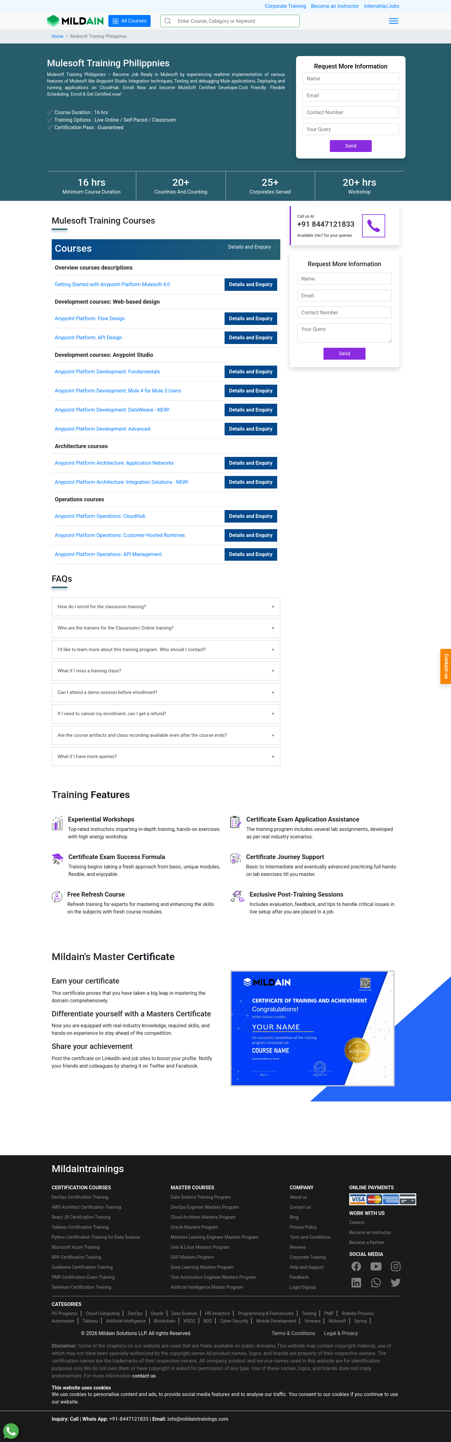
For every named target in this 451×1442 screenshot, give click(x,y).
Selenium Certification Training (81, 1287)
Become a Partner (366, 1242)
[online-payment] (382, 1199)
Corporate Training (285, 6)
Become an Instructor (335, 6)
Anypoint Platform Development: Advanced (102, 429)
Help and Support (307, 1267)
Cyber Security (234, 1320)
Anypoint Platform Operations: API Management (108, 554)
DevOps (135, 1313)
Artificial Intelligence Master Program (207, 1287)
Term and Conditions (310, 1237)
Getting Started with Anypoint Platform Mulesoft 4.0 (112, 284)
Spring (360, 1320)
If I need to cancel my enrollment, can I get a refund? (112, 713)
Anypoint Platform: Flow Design (90, 318)
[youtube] (376, 1266)
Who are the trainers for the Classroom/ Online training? (116, 628)
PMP (329, 1313)
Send (350, 146)
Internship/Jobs (381, 6)
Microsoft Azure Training (76, 1247)
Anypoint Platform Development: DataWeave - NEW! (112, 410)
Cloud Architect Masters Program (203, 1217)
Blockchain (164, 1320)
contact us (144, 1376)
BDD (208, 1320)
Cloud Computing (103, 1313)
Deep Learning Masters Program (202, 1267)
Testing (309, 1313)
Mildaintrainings (88, 1169)
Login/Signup (303, 1287)
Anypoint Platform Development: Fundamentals (107, 372)
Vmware (312, 1320)
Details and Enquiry (250, 284)
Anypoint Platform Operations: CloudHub (100, 516)
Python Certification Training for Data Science (96, 1237)
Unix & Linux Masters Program (200, 1247)
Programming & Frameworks (266, 1313)
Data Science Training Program (201, 1197)
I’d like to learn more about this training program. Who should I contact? (132, 649)
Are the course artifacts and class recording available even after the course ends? (142, 735)
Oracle (157, 1313)
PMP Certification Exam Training (83, 1277)
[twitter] (396, 1283)
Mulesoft (337, 1320)
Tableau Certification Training (80, 1227)
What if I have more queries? (87, 756)
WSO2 (189, 1320)
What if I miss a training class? (89, 671)
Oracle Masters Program (194, 1227)
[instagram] (396, 1266)
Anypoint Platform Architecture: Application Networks (114, 463)
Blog (294, 1217)
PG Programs (65, 1313)
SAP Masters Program (192, 1257)
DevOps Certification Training (80, 1197)
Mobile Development (276, 1320)
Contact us (300, 1207)
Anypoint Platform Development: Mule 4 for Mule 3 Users (118, 391)
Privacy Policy (303, 1227)
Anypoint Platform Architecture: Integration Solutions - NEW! (121, 482)
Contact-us (446, 666)
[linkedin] (356, 1283)
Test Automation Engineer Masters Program (213, 1277)
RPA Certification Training (76, 1257)
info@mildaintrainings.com (198, 1419)
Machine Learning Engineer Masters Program (214, 1237)
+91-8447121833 (128, 1419)
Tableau (90, 1320)
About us (298, 1197)
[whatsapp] (376, 1283)
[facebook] (356, 1266)
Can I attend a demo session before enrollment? (107, 692)
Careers (356, 1222)
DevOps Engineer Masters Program (205, 1207)
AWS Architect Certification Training (86, 1207)
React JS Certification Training (81, 1217)
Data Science (184, 1313)
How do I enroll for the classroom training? (102, 607)
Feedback (299, 1277)
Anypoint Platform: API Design (88, 338)
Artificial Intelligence (126, 1320)
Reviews (298, 1247)
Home (58, 36)
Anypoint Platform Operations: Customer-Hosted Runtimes (120, 535)
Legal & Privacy (341, 1333)
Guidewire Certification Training (82, 1267)
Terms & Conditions (293, 1333)
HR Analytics (217, 1313)
